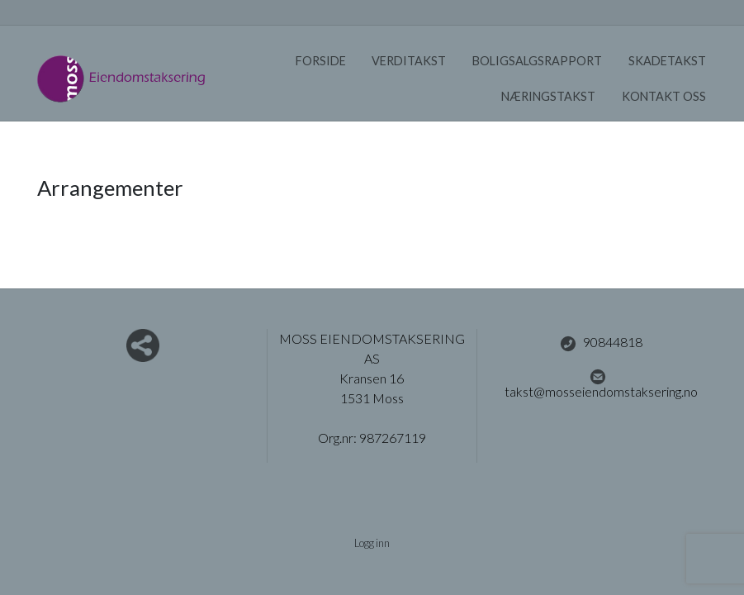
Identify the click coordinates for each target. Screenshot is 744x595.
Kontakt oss (664, 96)
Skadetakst (667, 61)
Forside (321, 61)
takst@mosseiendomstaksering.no (601, 384)
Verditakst (409, 61)
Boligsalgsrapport (537, 61)
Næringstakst (548, 96)
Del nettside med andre (142, 345)
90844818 (601, 343)
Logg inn (372, 543)
